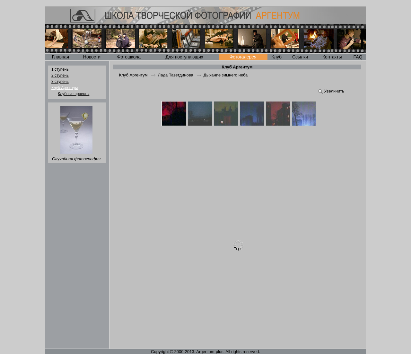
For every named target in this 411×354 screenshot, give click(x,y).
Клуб (277, 56)
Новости (92, 56)
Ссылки (300, 56)
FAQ (358, 56)
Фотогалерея (243, 56)
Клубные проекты (73, 94)
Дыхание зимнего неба (226, 75)
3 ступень (60, 81)
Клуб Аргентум (64, 87)
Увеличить (334, 91)
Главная (60, 56)
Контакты (332, 56)
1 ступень (60, 69)
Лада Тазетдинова (175, 75)
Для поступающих (184, 56)
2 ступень (60, 75)
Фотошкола (129, 56)
